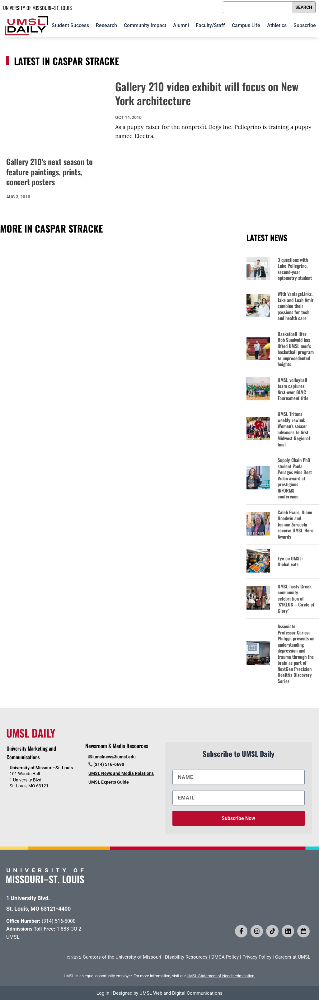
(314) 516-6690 (108, 764)
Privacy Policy (256, 957)
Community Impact (145, 25)
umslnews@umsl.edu (114, 756)
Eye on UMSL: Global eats (290, 561)
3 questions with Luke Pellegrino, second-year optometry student (295, 269)
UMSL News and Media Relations (121, 773)
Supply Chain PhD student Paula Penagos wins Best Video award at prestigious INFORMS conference (295, 478)
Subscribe (304, 25)
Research (106, 25)
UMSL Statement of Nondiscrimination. (221, 976)
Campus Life (246, 25)
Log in (102, 993)
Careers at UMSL (292, 957)
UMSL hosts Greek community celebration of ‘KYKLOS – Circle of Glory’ (296, 598)
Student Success (70, 25)
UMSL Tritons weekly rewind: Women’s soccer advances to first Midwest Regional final (294, 429)
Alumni (181, 25)
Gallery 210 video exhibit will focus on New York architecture (206, 93)
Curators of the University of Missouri (122, 957)
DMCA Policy (225, 957)
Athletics (277, 25)
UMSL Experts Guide (108, 782)
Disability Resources (186, 957)
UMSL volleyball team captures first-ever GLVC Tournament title (293, 389)
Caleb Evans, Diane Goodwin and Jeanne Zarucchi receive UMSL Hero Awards (295, 524)
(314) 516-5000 (59, 921)
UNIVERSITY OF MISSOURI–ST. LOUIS (37, 8)
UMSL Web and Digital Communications (181, 993)
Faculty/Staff (210, 25)
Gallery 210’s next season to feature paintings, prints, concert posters (49, 171)
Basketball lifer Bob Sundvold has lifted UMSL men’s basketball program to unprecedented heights (296, 349)
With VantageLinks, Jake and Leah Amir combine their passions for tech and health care (296, 306)
